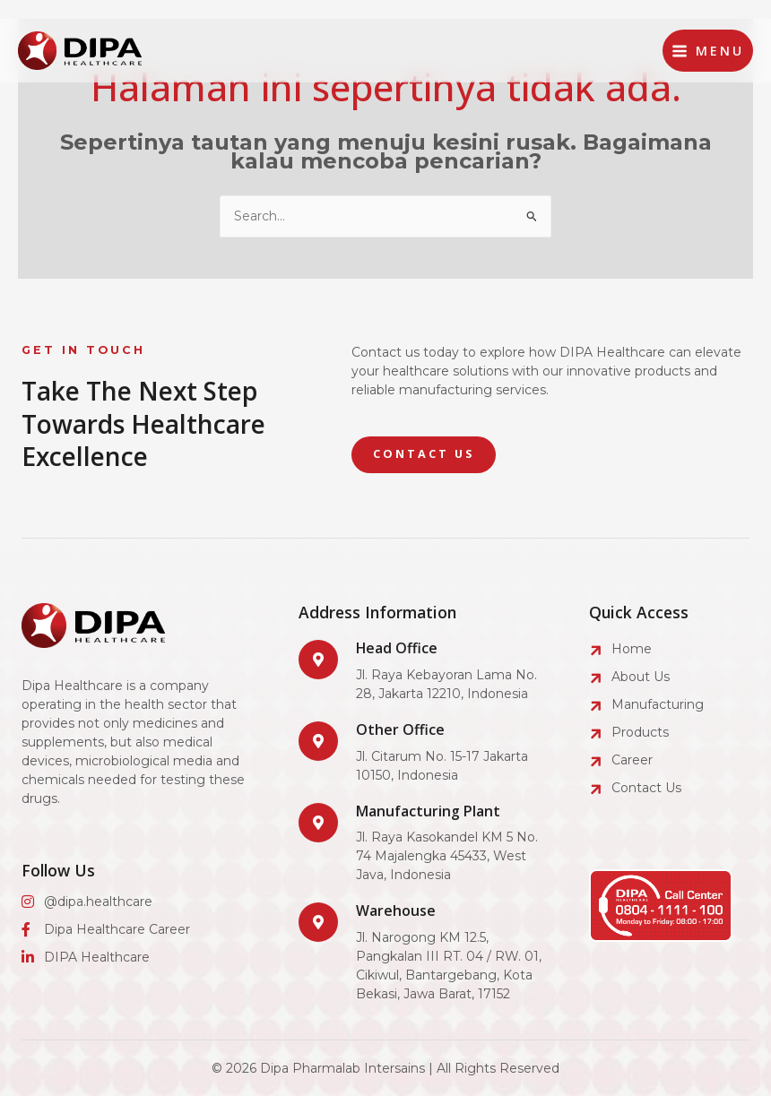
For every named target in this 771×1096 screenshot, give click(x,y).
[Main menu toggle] (708, 51)
